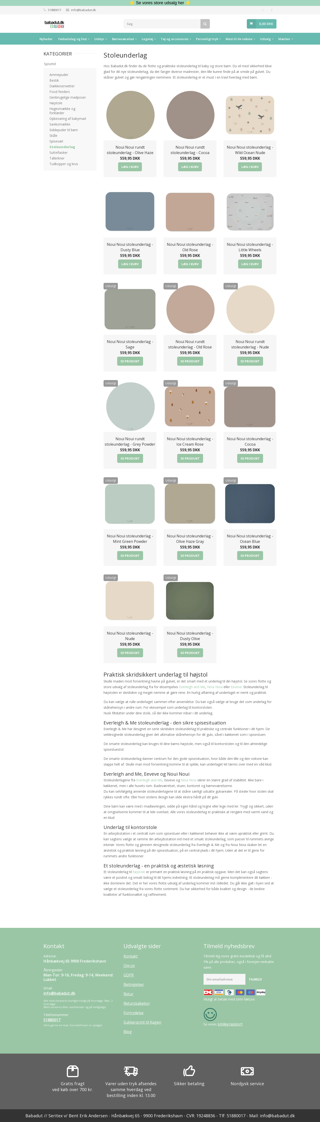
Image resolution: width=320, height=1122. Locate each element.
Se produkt (130, 361)
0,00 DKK (266, 23)
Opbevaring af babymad (67, 118)
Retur (128, 993)
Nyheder (46, 39)
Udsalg (265, 39)
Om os (129, 965)
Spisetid (50, 64)
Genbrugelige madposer (67, 97)
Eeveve (236, 687)
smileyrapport (230, 1024)
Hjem (31, 39)
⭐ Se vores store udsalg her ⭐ (159, 2)
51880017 (54, 10)
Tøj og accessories (174, 39)
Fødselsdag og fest (72, 39)
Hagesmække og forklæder (62, 110)
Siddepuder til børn (63, 130)
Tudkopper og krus (63, 164)
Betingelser (134, 984)
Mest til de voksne (239, 39)
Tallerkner (56, 158)
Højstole (55, 103)
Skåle (53, 135)
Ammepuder (58, 74)
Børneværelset (123, 39)
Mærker (284, 39)
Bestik (54, 80)
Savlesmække (59, 124)
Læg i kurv (130, 167)
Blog (128, 1031)
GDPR (129, 975)
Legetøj (147, 39)
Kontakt (131, 956)
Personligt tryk (207, 39)
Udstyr (99, 39)
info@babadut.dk (83, 10)
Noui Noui (215, 687)
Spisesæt (56, 141)
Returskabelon (137, 1003)
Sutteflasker (58, 152)
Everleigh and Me (192, 687)
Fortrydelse (134, 1012)
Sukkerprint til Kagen (142, 1022)
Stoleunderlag (62, 147)
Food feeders (59, 91)
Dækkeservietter (62, 86)
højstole (139, 872)
